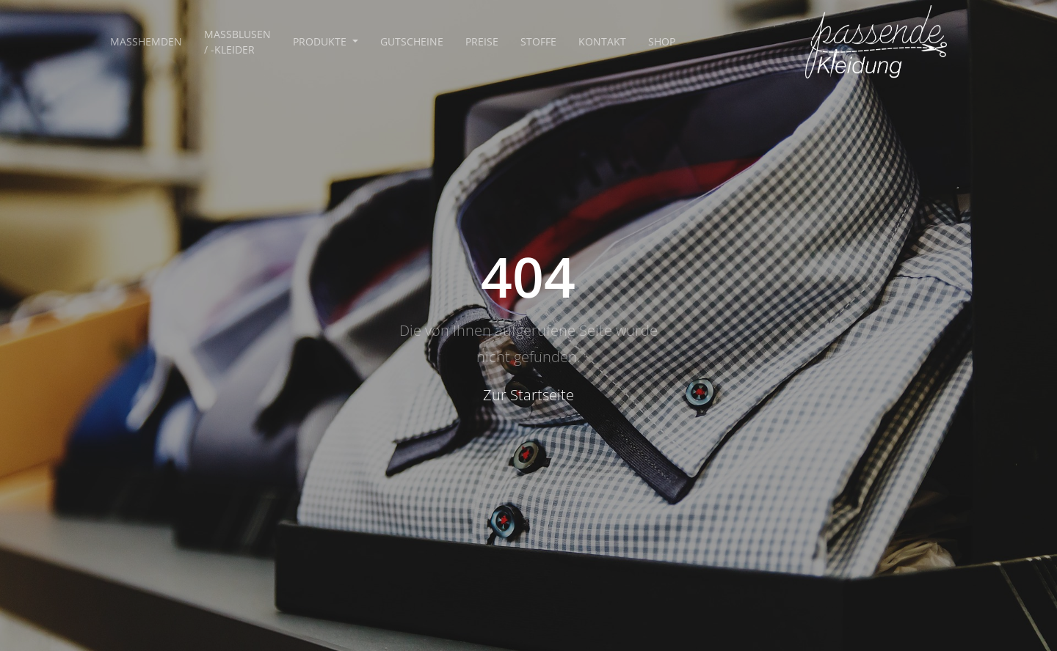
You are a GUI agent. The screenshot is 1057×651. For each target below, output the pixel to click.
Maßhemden (146, 41)
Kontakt (602, 41)
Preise (481, 41)
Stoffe (538, 41)
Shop (661, 41)
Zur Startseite (528, 395)
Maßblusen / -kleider (237, 41)
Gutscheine (411, 41)
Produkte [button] (321, 41)
